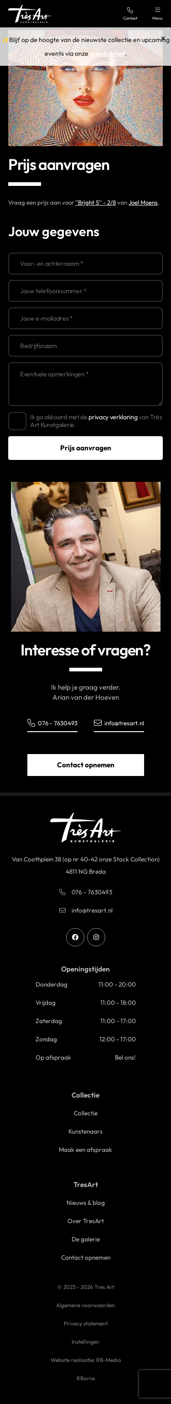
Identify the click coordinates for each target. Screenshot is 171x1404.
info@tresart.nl (119, 723)
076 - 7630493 (52, 723)
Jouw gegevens (53, 231)
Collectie (86, 1113)
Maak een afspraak (85, 1149)
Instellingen (85, 1341)
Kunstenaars (85, 1131)
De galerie (86, 1239)
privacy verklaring (112, 417)
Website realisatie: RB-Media (86, 1359)
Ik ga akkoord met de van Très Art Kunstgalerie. (96, 421)
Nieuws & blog (86, 1202)
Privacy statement (86, 1323)
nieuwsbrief (107, 53)
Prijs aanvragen (85, 447)
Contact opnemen (85, 764)
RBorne (86, 1378)
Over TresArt (85, 1221)
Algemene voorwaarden (85, 1305)
